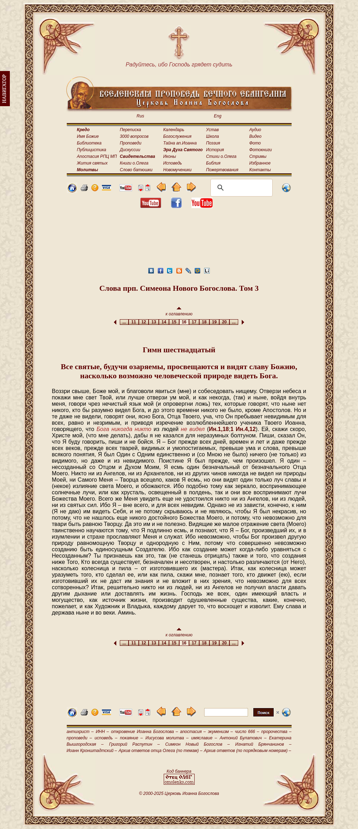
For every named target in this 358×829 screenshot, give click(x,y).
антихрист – (80, 731)
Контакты (260, 169)
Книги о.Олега (134, 163)
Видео (255, 136)
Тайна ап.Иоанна (180, 143)
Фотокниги (260, 149)
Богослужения (177, 136)
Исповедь (172, 163)
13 (153, 322)
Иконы (169, 156)
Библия (213, 163)
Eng (217, 116)
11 (133, 322)
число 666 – (247, 731)
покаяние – (131, 737)
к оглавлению (179, 311)
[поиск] (240, 188)
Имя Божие (88, 136)
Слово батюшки (136, 169)
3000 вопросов (134, 136)
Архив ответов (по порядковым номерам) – (247, 750)
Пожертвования (222, 169)
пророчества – (276, 731)
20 (224, 322)
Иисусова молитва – (167, 737)
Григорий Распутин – (134, 744)
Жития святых (92, 163)
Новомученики (177, 169)
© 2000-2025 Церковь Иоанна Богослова (179, 793)
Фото (255, 143)
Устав (212, 129)
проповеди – (79, 737)
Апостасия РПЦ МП (97, 156)
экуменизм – (220, 731)
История (215, 149)
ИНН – (102, 731)
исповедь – (106, 737)
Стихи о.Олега (221, 156)
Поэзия (213, 143)
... (124, 322)
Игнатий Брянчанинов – (263, 744)
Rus (140, 116)
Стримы (257, 156)
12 (144, 322)
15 (174, 322)
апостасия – (193, 731)
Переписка (130, 129)
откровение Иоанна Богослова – (144, 731)
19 (214, 322)
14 (164, 322)
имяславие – (204, 737)
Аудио (255, 129)
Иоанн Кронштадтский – (92, 750)
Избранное (260, 163)
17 (194, 322)
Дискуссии (130, 149)
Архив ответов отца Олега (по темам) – (160, 750)
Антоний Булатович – (243, 737)
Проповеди (130, 143)
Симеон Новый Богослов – (197, 744)
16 (184, 322)
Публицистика (91, 149)
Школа (212, 136)
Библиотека (89, 143)
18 (204, 322)
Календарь (173, 129)
